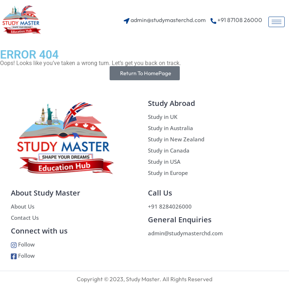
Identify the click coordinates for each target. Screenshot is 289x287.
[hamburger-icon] (276, 22)
